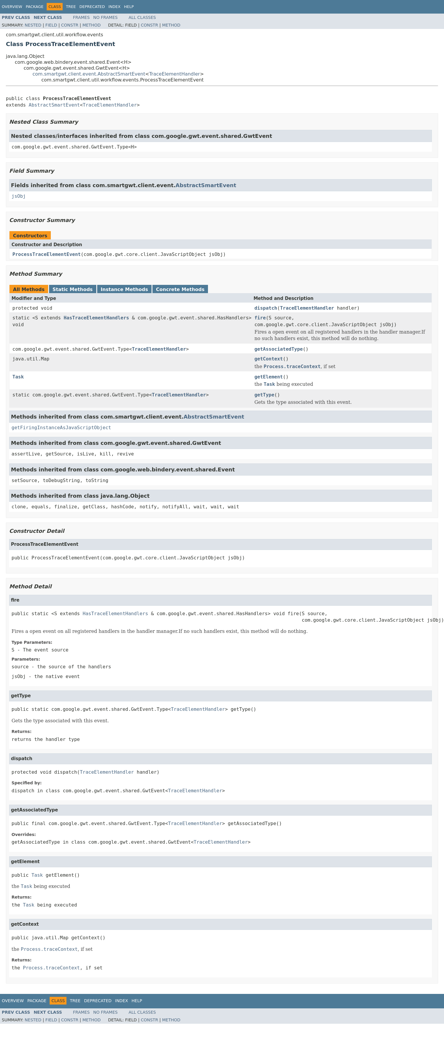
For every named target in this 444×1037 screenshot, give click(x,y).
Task (18, 377)
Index (114, 6)
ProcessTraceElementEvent (46, 254)
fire (260, 318)
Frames (81, 17)
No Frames (105, 17)
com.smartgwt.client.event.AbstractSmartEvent (88, 74)
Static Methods (73, 289)
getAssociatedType (278, 349)
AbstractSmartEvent (54, 105)
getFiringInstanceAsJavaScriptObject (61, 427)
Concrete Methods (180, 289)
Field (51, 25)
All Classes (142, 17)
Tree (71, 6)
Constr (69, 25)
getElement (268, 377)
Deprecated (92, 6)
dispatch (265, 308)
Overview (12, 6)
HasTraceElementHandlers (96, 318)
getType (264, 395)
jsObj (19, 196)
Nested (33, 25)
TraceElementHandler (174, 74)
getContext (268, 359)
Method (91, 25)
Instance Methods (124, 289)
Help (129, 6)
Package (34, 6)
